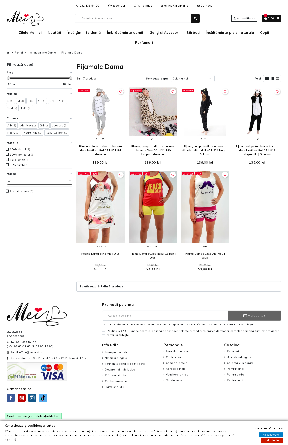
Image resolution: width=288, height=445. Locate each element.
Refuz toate (272, 440)
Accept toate (271, 434)
